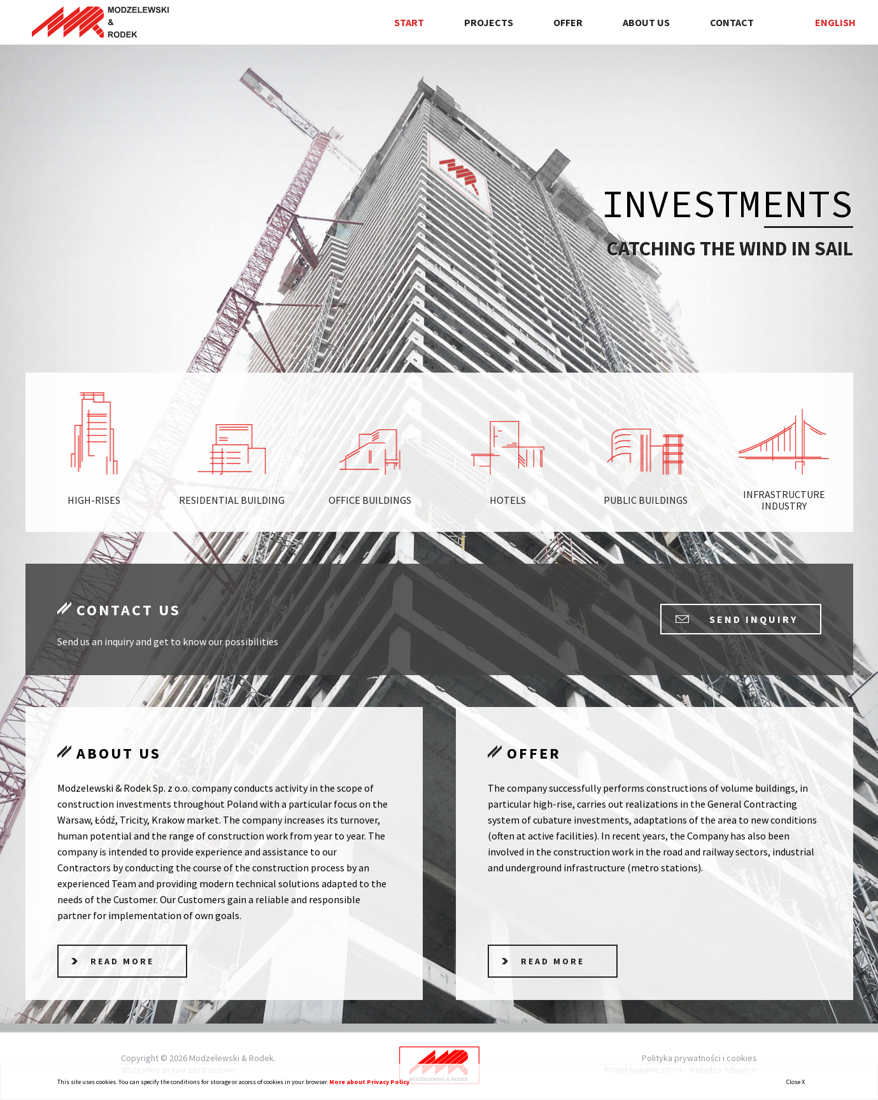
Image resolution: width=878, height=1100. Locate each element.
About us (646, 22)
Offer (568, 22)
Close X (795, 1082)
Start (409, 22)
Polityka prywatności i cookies (699, 1058)
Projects (488, 22)
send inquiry (753, 619)
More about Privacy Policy (369, 1082)
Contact (732, 22)
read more (122, 961)
